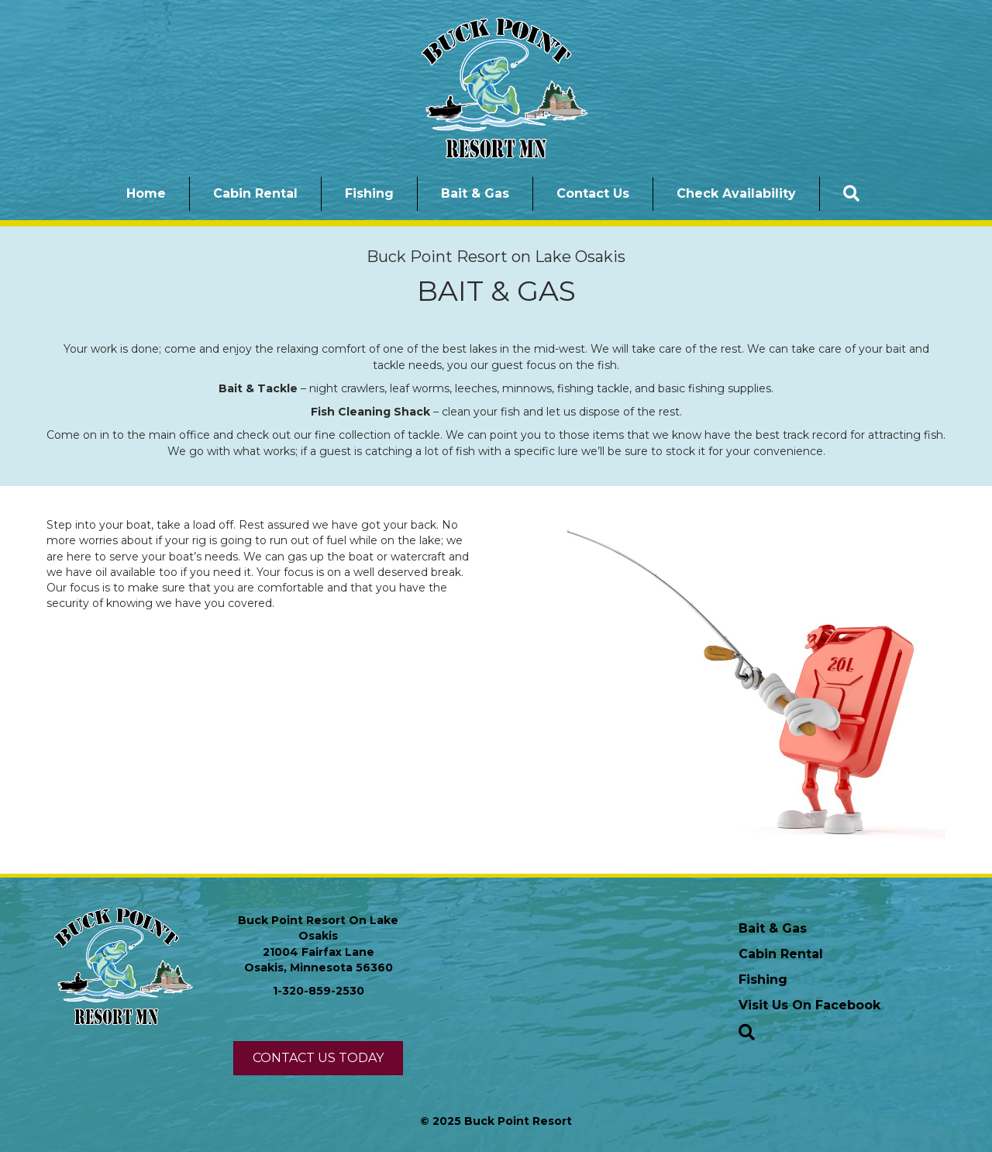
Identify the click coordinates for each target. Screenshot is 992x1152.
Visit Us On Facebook (809, 1005)
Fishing (369, 193)
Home (146, 193)
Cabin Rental (255, 193)
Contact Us (592, 193)
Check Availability (736, 193)
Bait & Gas (475, 193)
